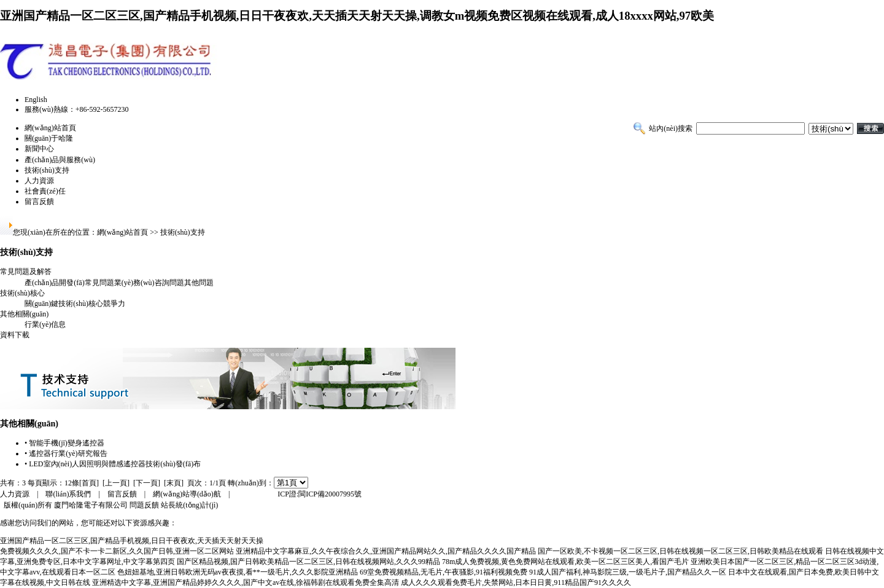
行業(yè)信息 (45, 324)
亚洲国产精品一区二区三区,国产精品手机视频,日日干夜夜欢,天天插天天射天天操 (131, 540)
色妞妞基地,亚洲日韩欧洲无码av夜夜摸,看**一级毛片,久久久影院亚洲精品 (237, 572)
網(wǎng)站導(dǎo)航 (187, 494)
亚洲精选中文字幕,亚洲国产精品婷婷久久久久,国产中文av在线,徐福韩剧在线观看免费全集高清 (245, 582)
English (36, 99)
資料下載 (14, 335)
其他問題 (199, 282)
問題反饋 (144, 505)
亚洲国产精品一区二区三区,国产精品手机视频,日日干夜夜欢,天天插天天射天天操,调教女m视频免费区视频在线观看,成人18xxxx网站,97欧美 (357, 15)
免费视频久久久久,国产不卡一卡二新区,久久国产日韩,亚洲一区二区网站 (117, 551)
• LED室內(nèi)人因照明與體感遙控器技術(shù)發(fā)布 (113, 464)
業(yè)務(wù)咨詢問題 (149, 282)
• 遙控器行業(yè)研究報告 (66, 453)
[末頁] (174, 483)
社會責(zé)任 (45, 191)
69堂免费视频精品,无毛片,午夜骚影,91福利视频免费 (443, 572)
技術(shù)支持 (47, 170)
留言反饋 (39, 201)
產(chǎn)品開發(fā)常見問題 (69, 282)
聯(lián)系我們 (68, 494)
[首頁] (89, 483)
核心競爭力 (106, 303)
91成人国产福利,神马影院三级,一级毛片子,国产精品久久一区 (627, 572)
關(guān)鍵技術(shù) (56, 303)
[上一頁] (116, 483)
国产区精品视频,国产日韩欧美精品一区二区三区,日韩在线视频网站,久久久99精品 (308, 561)
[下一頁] (146, 483)
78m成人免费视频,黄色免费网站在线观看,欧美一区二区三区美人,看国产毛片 (565, 561)
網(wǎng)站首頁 (50, 127)
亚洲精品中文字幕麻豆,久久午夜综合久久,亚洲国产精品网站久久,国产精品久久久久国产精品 (386, 551)
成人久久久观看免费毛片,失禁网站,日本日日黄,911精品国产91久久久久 (516, 582)
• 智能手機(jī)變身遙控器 (64, 443)
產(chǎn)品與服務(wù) (60, 159)
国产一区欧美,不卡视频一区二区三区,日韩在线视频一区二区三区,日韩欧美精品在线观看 (680, 551)
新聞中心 (39, 148)
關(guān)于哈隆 (49, 138)
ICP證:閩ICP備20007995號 (319, 494)
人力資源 (39, 180)
